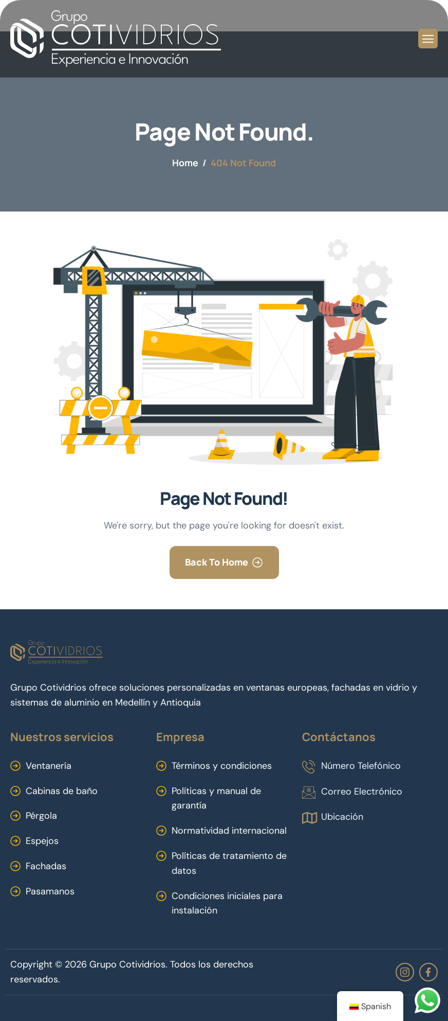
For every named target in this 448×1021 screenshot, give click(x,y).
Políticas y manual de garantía (216, 798)
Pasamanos (50, 891)
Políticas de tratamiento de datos (229, 863)
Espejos (42, 841)
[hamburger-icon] (428, 39)
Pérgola (41, 815)
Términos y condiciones (222, 766)
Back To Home (216, 562)
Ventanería (48, 766)
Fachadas (46, 866)
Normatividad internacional (229, 830)
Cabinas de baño (62, 791)
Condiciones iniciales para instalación (227, 903)
